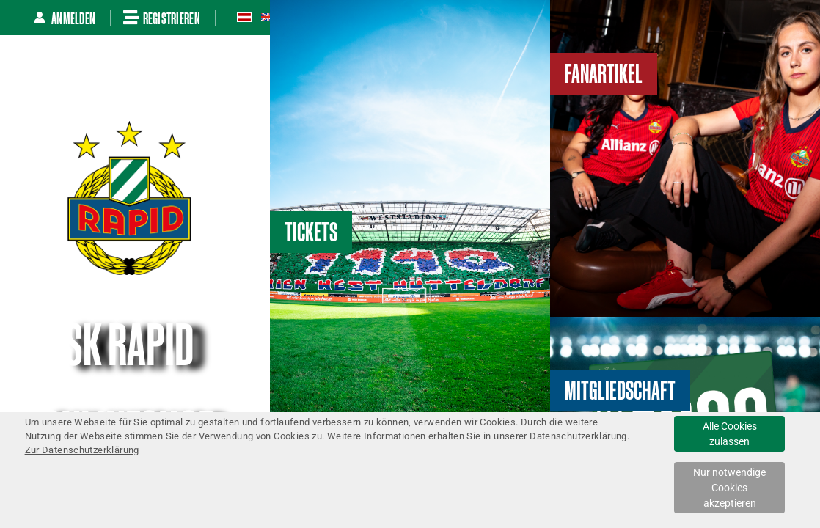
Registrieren (161, 18)
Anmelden (64, 18)
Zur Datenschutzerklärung (82, 449)
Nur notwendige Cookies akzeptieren (729, 487)
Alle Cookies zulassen (730, 433)
